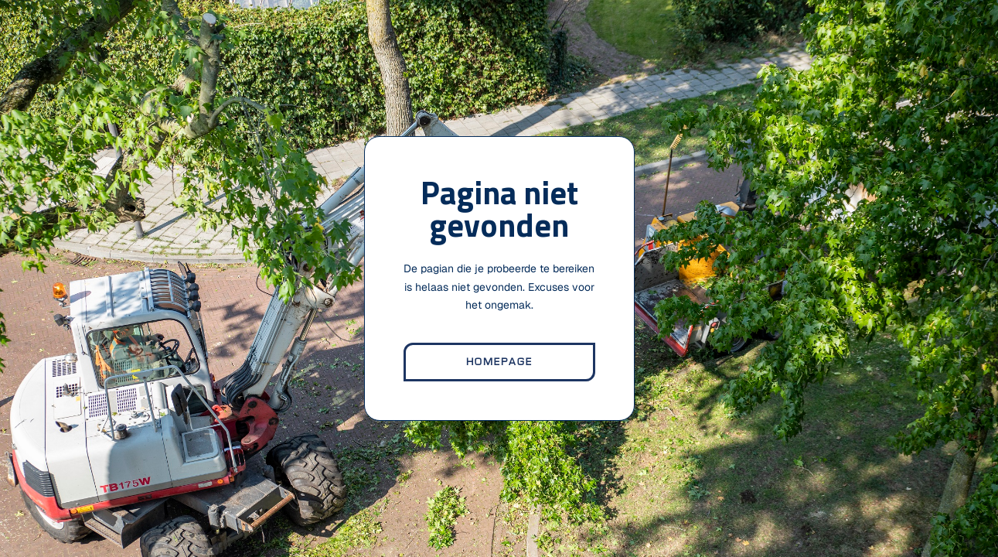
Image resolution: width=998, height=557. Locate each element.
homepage (499, 362)
